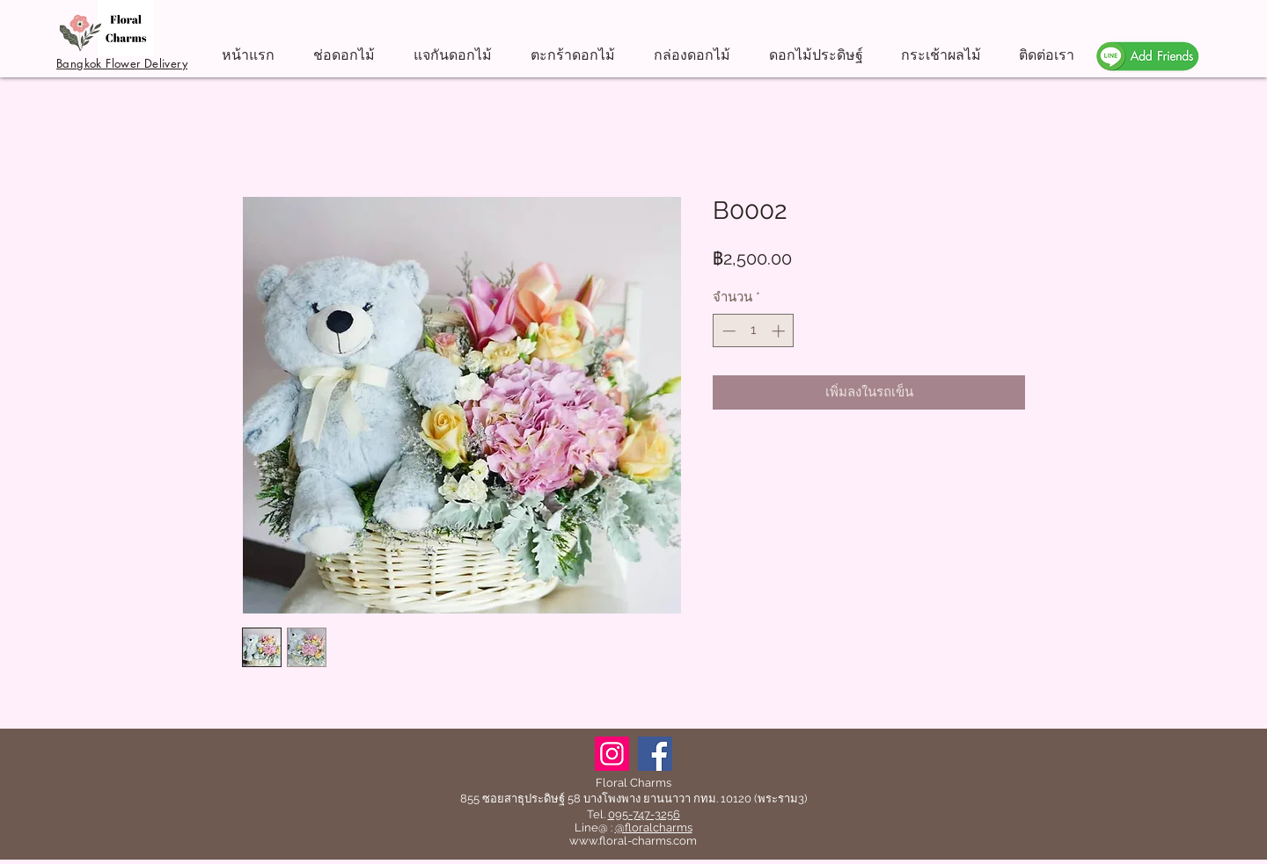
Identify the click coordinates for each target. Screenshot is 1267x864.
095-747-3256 (644, 814)
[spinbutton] (753, 331)
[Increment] (780, 331)
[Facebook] (655, 754)
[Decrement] (727, 331)
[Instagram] (612, 754)
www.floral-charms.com (633, 840)
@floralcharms (653, 827)
